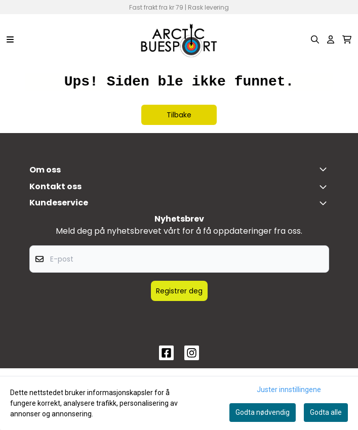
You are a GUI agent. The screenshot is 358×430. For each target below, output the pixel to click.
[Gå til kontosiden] (330, 39)
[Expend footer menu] (325, 203)
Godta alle (326, 412)
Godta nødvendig (262, 412)
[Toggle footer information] (325, 169)
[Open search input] (315, 39)
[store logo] (179, 39)
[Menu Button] (10, 39)
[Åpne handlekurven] (346, 39)
